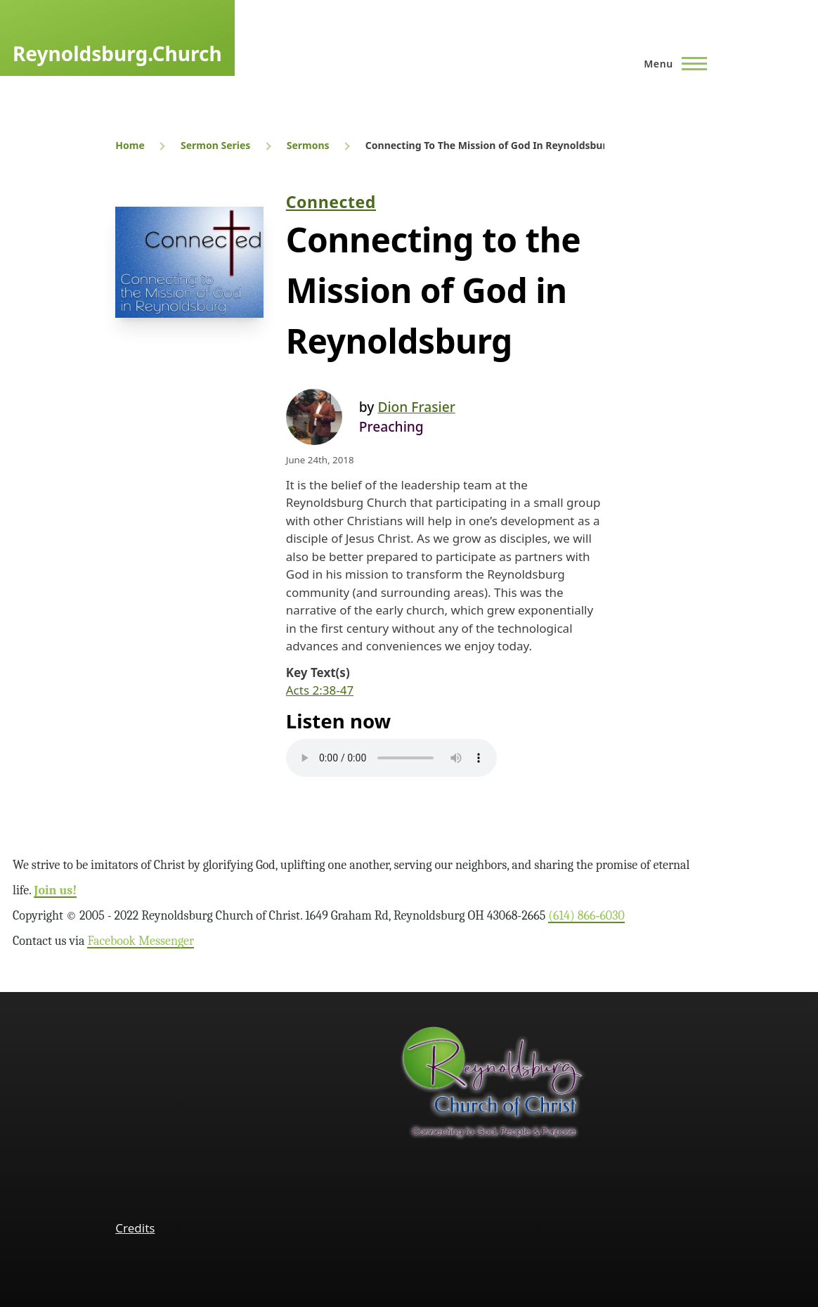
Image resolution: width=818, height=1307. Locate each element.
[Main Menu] (671, 63)
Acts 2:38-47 (319, 690)
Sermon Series (215, 145)
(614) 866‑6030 (586, 915)
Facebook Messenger (140, 941)
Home (129, 145)
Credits (135, 1228)
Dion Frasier (416, 406)
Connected (331, 202)
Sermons (308, 145)
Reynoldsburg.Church (117, 53)
